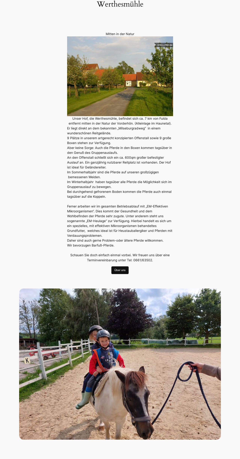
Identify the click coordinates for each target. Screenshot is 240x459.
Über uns (120, 270)
